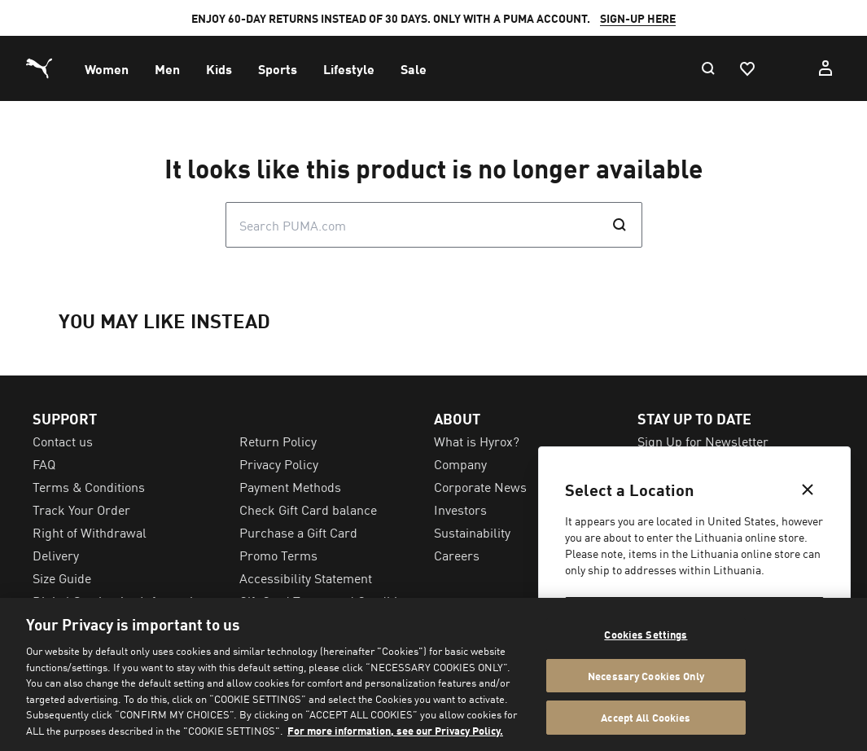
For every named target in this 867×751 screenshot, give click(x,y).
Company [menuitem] (460, 463)
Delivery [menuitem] (56, 554)
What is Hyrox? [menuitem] (476, 440)
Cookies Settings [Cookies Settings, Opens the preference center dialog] (645, 634)
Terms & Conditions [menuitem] (89, 486)
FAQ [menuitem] (44, 463)
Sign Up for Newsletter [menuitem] (702, 440)
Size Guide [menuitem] (62, 577)
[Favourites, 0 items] (746, 68)
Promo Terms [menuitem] (278, 554)
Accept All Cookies (645, 717)
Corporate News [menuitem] (480, 486)
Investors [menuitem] (460, 509)
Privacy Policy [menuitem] (278, 463)
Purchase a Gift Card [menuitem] (298, 532)
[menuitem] (107, 68)
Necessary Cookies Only (646, 675)
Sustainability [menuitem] (472, 532)
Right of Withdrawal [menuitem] (90, 532)
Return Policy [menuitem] (278, 440)
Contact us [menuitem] (63, 440)
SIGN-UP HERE (638, 18)
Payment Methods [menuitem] (290, 486)
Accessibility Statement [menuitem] (305, 577)
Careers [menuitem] (456, 554)
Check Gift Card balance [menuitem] (308, 509)
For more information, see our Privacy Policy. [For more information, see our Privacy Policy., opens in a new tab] (395, 730)
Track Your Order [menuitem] (81, 509)
